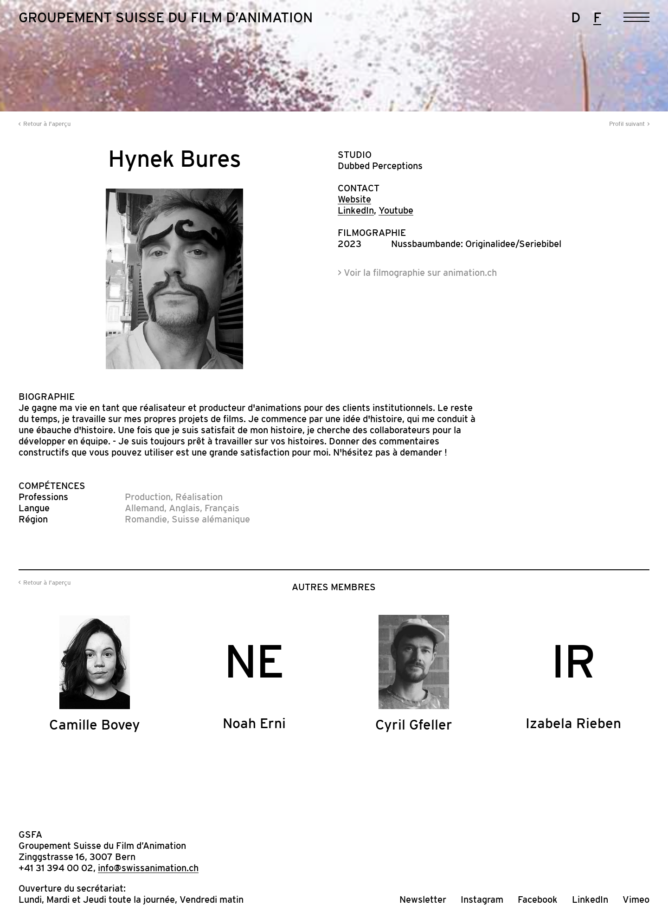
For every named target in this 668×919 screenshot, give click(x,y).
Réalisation (199, 497)
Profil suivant (627, 123)
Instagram (482, 899)
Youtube (396, 210)
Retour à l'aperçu (47, 123)
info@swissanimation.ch (148, 868)
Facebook (538, 899)
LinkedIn (356, 210)
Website (354, 199)
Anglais (184, 508)
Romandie (146, 519)
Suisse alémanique (211, 519)
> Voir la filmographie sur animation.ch (417, 272)
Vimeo (636, 899)
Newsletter (422, 899)
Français (222, 508)
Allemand (144, 508)
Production (148, 497)
